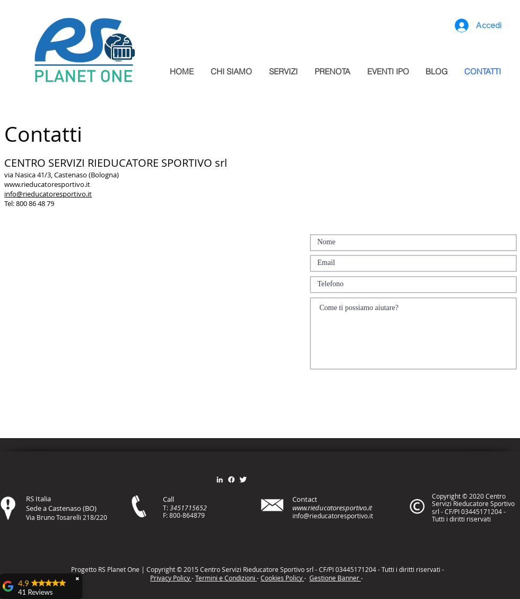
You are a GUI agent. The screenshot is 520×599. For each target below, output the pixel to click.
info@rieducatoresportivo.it (48, 194)
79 (201, 515)
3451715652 (188, 507)
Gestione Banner (335, 578)
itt (410, 569)
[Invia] (477, 383)
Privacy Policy (171, 578)
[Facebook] (231, 479)
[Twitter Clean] (243, 479)
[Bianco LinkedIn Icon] (219, 479)
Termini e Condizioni (226, 578)
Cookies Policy (282, 578)
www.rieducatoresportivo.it (47, 184)
